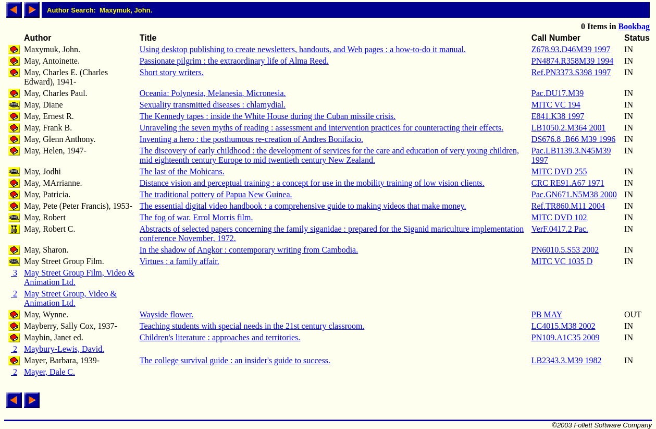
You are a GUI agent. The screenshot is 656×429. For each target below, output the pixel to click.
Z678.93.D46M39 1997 (571, 49)
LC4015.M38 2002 (563, 325)
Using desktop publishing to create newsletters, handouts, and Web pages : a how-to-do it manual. (303, 49)
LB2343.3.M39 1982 (566, 360)
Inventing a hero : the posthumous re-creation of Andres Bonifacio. (251, 139)
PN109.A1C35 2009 (565, 337)
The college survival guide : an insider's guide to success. (235, 360)
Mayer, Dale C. (49, 371)
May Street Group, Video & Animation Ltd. (70, 298)
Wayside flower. (167, 314)
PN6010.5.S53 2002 (565, 249)
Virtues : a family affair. (179, 261)
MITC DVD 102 (559, 217)
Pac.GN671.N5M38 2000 (574, 194)
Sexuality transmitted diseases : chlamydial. (213, 104)
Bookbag (634, 26)
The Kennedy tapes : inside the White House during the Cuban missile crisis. (268, 116)
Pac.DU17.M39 (557, 93)
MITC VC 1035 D (562, 261)
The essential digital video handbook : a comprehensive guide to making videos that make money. (303, 205)
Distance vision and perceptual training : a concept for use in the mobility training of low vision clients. (312, 182)
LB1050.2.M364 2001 (568, 127)
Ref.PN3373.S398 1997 (571, 72)
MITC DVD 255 (559, 171)
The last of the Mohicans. (182, 171)
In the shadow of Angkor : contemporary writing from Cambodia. (249, 249)
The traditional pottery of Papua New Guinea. (216, 194)
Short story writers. (172, 72)
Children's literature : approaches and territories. (220, 337)
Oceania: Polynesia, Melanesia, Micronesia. (213, 93)
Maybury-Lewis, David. (64, 348)
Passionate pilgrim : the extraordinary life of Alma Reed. (234, 60)
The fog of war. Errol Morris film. (196, 217)
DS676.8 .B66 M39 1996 (573, 139)
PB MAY (546, 314)
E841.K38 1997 (557, 116)
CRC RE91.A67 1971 (567, 182)
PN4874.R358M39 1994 (572, 60)
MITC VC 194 (555, 104)
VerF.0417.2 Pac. (559, 228)
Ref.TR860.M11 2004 (568, 205)
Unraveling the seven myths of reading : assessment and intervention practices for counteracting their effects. (322, 127)
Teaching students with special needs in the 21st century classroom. (252, 325)
